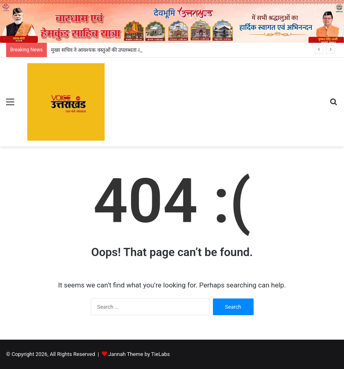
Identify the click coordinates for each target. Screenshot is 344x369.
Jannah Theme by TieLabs (139, 354)
